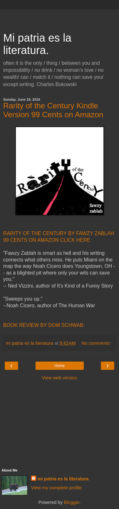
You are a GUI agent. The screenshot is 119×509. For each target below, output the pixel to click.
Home (59, 365)
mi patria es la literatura (63, 478)
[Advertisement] (59, 17)
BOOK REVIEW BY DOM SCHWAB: (44, 325)
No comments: (96, 343)
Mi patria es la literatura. (37, 44)
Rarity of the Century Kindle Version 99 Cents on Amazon (53, 110)
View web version (59, 377)
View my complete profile (56, 487)
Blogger (71, 502)
